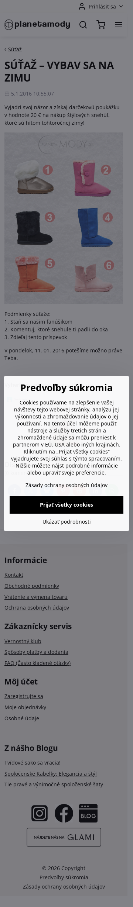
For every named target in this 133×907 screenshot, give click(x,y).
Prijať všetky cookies (66, 504)
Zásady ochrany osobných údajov (66, 485)
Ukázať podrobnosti (66, 521)
